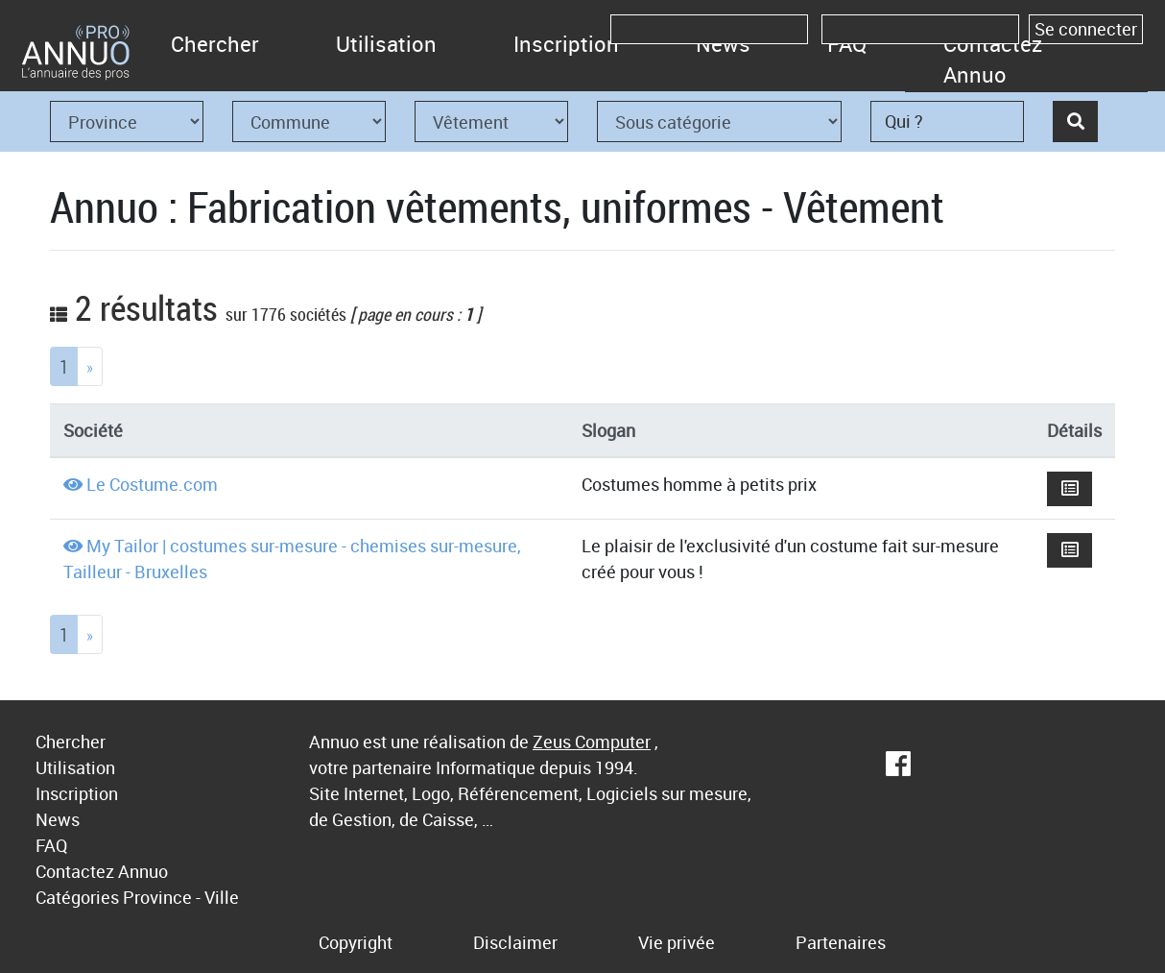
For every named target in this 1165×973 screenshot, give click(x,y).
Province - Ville (181, 897)
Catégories (77, 897)
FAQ (51, 845)
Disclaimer (515, 942)
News (58, 819)
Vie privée (676, 942)
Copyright (355, 942)
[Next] (90, 366)
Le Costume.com (152, 484)
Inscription (566, 44)
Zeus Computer (592, 741)
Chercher (215, 44)
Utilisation (386, 44)
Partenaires (841, 942)
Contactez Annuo (992, 59)
